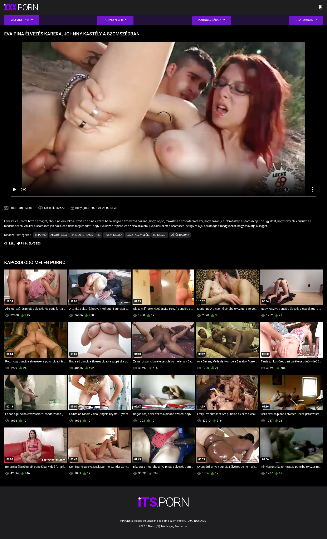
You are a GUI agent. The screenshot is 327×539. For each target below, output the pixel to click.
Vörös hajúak (180, 234)
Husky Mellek (113, 234)
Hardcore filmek (82, 234)
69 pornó (41, 234)
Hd (99, 234)
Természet (160, 234)
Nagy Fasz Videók (137, 234)
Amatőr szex (58, 234)
